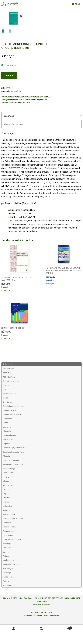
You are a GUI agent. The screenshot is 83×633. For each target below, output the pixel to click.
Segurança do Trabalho (12, 564)
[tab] (41, 116)
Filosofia (6, 456)
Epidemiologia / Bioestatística (14, 448)
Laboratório (7, 489)
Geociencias (8, 473)
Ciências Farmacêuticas (12, 414)
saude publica (8, 560)
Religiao (6, 556)
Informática (7, 485)
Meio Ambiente (9, 514)
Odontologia (8, 535)
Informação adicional (13, 124)
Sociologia (7, 573)
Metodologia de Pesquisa (13, 519)
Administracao (8, 369)
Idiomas (6, 481)
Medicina (6, 510)
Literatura (6, 498)
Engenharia (7, 444)
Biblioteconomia (9, 394)
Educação (7, 431)
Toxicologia (7, 577)
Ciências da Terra (9, 410)
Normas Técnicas (10, 527)
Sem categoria (8, 568)
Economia (7, 427)
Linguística (7, 494)
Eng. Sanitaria (8, 439)
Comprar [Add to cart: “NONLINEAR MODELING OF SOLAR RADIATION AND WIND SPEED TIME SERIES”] (50, 283)
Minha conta (14, 629)
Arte (4, 389)
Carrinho (63, 627)
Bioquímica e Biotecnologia (13, 406)
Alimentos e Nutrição (11, 381)
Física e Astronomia (11, 460)
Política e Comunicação (12, 539)
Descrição (9, 116)
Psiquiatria (7, 548)
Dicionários (7, 419)
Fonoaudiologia (9, 469)
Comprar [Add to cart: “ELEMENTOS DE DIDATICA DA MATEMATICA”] (6, 290)
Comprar (9, 75)
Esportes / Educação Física (13, 452)
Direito (5, 423)
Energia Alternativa (10, 435)
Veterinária (7, 585)
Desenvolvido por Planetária (41, 604)
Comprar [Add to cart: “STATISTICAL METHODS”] (6, 338)
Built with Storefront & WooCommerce (41, 616)
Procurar (41, 629)
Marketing (7, 502)
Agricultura (7, 373)
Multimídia (7, 523)
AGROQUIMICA (9, 377)
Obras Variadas (9, 531)
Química (6, 552)
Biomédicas (7, 402)
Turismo (6, 581)
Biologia (6, 398)
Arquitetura (7, 385)
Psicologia (7, 544)
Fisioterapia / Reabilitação (13, 464)
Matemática (16, 91)
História (6, 477)
